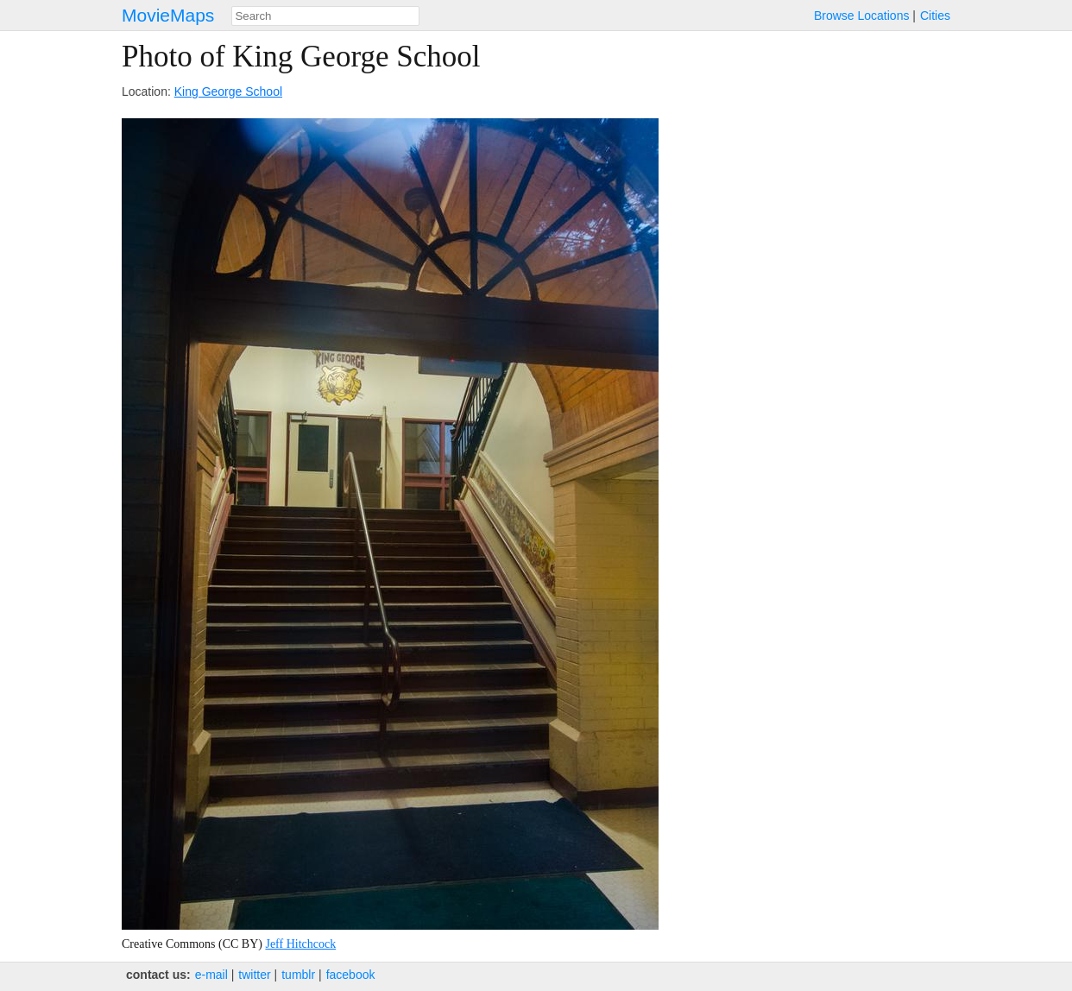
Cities (935, 15)
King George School (228, 91)
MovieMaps (168, 15)
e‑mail (211, 975)
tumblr (298, 975)
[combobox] (325, 16)
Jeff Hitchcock (300, 943)
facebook (350, 975)
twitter (254, 975)
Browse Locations (862, 15)
